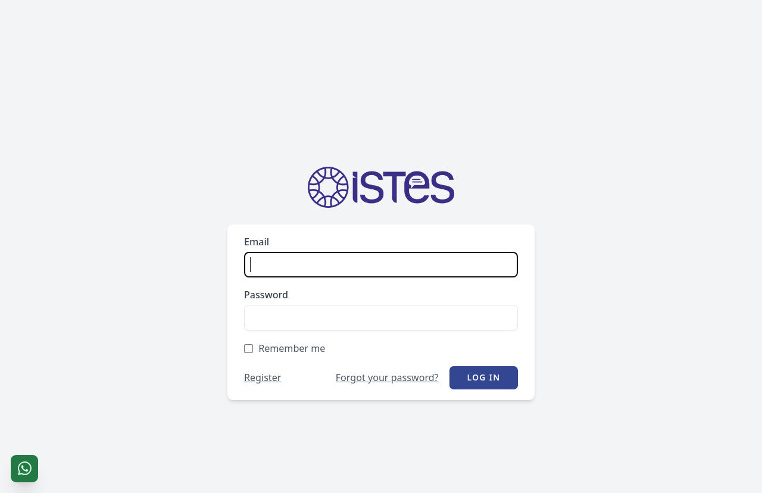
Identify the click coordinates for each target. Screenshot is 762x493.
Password (266, 294)
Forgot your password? (387, 377)
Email (256, 241)
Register (262, 377)
